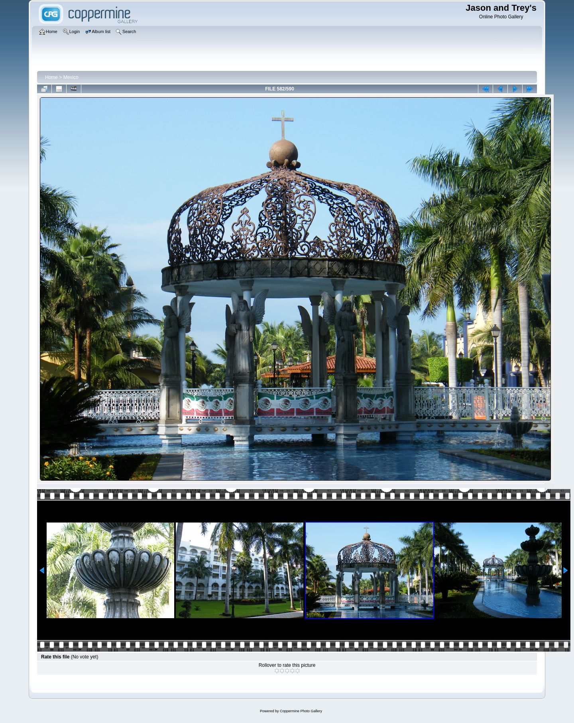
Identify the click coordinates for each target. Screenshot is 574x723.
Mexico (71, 77)
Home (51, 77)
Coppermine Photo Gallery (301, 711)
